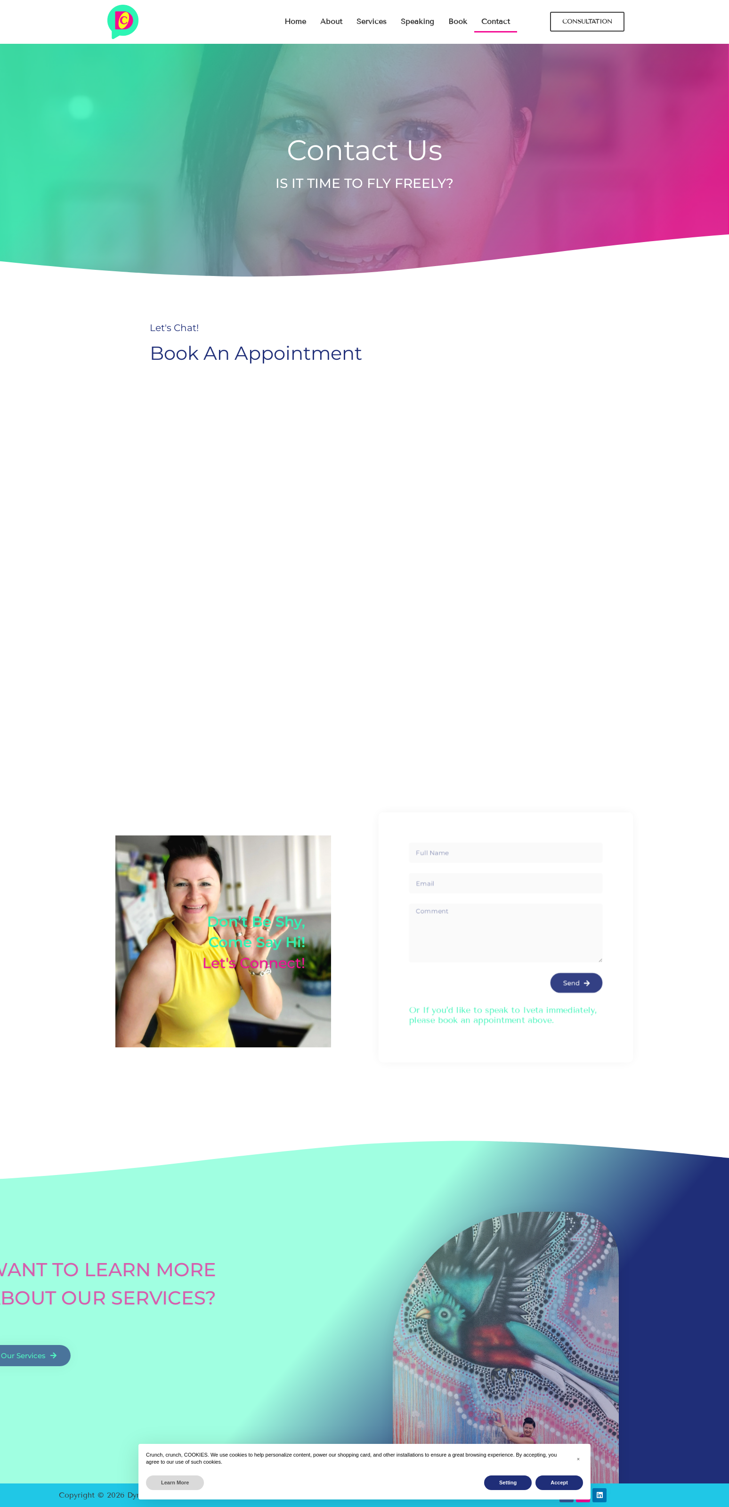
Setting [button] (508, 1482)
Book (457, 21)
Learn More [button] (175, 1482)
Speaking (417, 21)
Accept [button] (559, 1482)
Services (371, 21)
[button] (578, 1458)
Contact (495, 21)
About (331, 21)
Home (295, 21)
